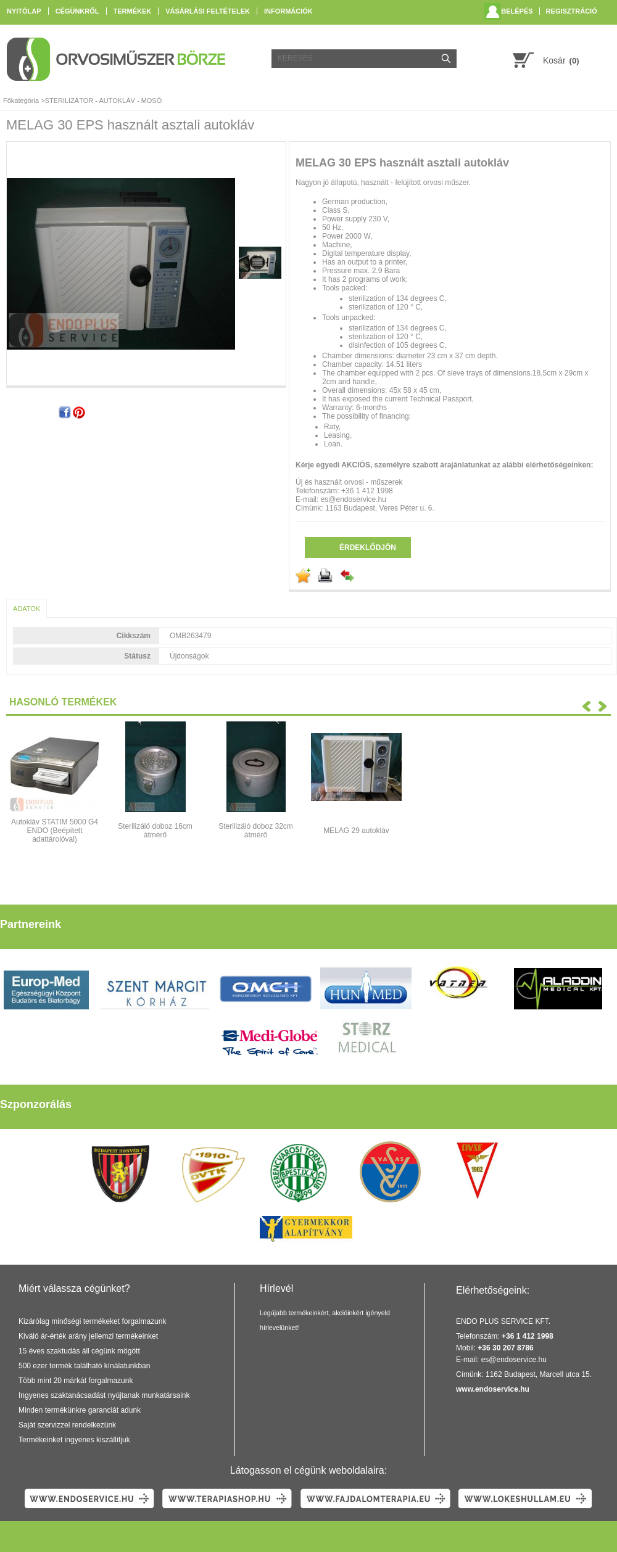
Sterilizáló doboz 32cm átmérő (255, 830)
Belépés (516, 11)
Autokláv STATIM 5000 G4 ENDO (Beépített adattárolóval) (54, 831)
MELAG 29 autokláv (356, 830)
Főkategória (21, 100)
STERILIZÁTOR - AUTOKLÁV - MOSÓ (103, 100)
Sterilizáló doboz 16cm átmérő (155, 830)
